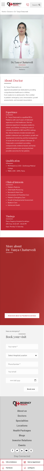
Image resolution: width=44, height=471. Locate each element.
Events (22, 445)
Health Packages (22, 430)
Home (4, 12)
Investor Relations (22, 440)
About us (22, 410)
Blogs (22, 435)
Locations (22, 425)
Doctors (10, 12)
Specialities (22, 420)
